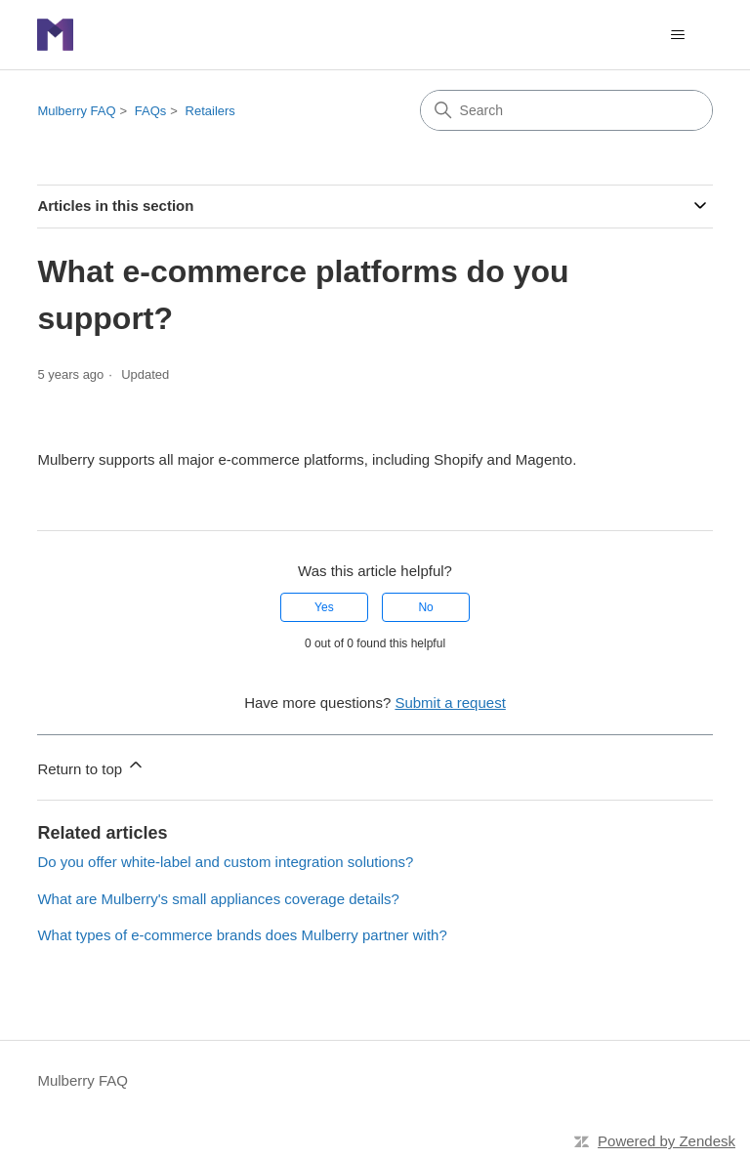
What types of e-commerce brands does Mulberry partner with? (241, 935)
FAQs (151, 110)
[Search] (566, 110)
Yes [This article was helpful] (324, 607)
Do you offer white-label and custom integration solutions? (225, 861)
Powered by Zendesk (666, 1141)
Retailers (210, 110)
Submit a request (450, 702)
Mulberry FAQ (76, 110)
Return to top (91, 766)
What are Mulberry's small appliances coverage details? (218, 898)
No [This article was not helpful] (425, 607)
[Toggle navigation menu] (678, 35)
